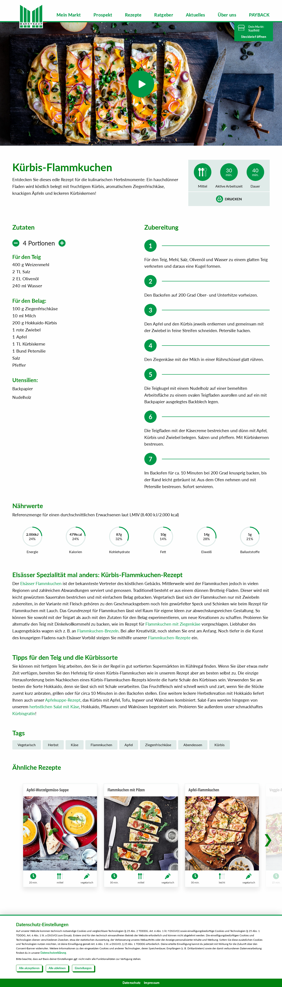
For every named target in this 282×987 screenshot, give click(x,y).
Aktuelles (195, 14)
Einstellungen (83, 968)
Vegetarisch (27, 745)
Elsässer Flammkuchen (41, 583)
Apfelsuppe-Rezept (63, 700)
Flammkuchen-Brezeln (98, 630)
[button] (268, 839)
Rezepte (133, 14)
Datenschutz (132, 983)
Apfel (129, 745)
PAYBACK (259, 14)
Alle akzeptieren (29, 968)
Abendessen (192, 745)
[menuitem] (68, 14)
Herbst (53, 745)
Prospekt (102, 14)
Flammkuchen (101, 745)
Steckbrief (253, 37)
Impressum (151, 983)
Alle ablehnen (57, 968)
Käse (74, 745)
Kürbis (219, 745)
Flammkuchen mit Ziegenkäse (172, 623)
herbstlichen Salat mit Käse (54, 706)
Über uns (227, 14)
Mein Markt (69, 14)
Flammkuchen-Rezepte (169, 637)
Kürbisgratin (23, 713)
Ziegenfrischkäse (158, 745)
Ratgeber (163, 14)
